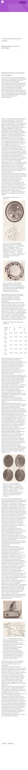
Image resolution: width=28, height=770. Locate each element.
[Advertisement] (14, 27)
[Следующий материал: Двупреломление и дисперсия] (10, 743)
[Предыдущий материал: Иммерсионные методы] (4, 743)
